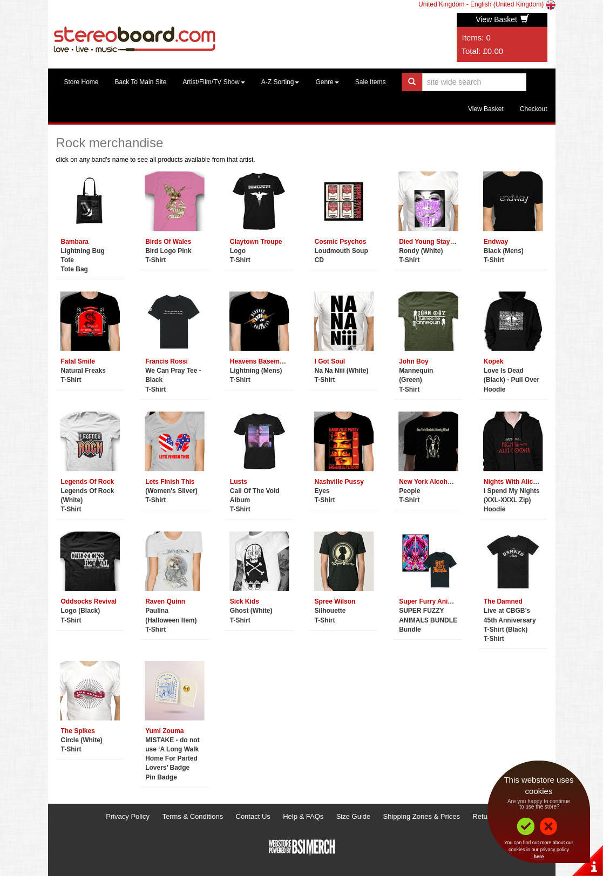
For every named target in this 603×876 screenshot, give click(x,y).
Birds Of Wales (168, 241)
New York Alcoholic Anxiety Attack (452, 481)
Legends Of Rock (87, 481)
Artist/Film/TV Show (213, 82)
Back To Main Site (141, 82)
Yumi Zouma (164, 731)
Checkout (533, 109)
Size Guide (353, 816)
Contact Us (253, 816)
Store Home (81, 82)
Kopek (494, 361)
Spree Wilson (334, 601)
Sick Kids (244, 601)
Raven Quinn (165, 601)
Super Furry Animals (431, 601)
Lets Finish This (169, 481)
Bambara (75, 241)
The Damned (503, 601)
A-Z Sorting (280, 82)
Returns (484, 816)
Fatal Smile (78, 361)
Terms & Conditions (192, 816)
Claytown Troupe (256, 241)
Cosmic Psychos (340, 241)
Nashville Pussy (338, 481)
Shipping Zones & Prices (421, 816)
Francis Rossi (166, 361)
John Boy (414, 361)
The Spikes (78, 731)
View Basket (502, 19)
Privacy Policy (128, 816)
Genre (326, 82)
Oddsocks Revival (89, 601)
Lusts (238, 481)
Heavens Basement (259, 361)
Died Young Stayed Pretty (438, 241)
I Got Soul (329, 361)
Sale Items (370, 82)
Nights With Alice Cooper (522, 481)
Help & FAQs (303, 816)
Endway (496, 241)
